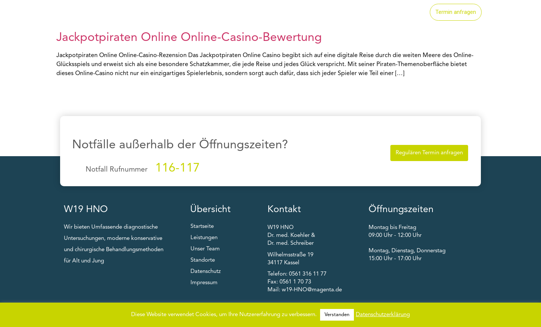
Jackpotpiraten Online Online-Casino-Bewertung (189, 38)
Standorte (352, 12)
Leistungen (305, 12)
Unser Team (400, 12)
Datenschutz (205, 271)
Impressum (204, 283)
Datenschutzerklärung (383, 315)
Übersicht (210, 209)
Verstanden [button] (337, 314)
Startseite (259, 12)
